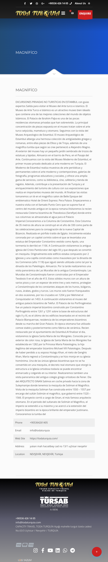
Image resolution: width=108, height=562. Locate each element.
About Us (80, 3)
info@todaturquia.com (28, 522)
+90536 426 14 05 (58, 3)
